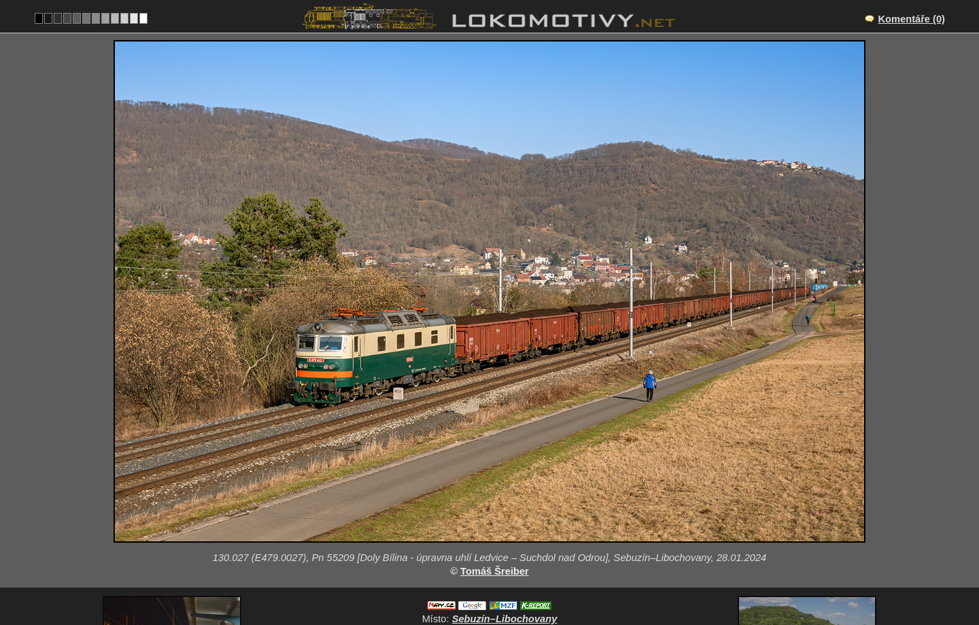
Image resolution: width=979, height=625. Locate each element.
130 (522, 581)
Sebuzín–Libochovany (504, 510)
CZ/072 (501, 525)
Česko (482, 581)
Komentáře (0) (911, 19)
